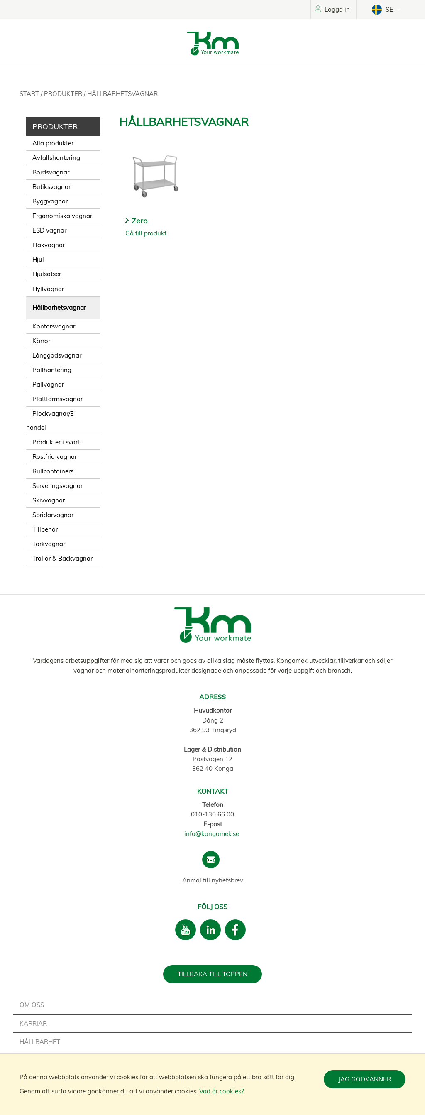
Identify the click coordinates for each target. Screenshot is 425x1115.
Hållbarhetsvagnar (122, 94)
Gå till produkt (145, 233)
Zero (139, 220)
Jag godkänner (364, 1079)
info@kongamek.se (211, 834)
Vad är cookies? (221, 1091)
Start (30, 94)
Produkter (64, 94)
